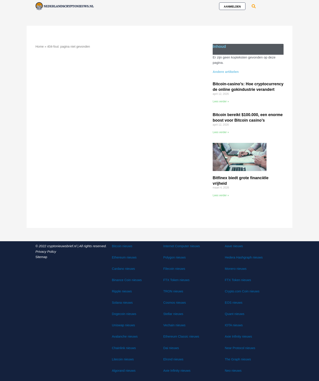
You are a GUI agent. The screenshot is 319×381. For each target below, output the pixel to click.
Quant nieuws (235, 313)
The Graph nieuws (238, 359)
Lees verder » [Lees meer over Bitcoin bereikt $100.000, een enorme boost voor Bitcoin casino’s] (221, 132)
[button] (253, 6)
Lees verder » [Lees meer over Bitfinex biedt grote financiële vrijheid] (221, 195)
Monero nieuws (236, 268)
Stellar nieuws (173, 313)
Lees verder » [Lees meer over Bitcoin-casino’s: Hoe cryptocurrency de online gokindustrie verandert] (221, 101)
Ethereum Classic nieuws (181, 336)
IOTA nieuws (234, 325)
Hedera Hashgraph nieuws (244, 257)
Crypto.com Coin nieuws (243, 291)
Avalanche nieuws (125, 336)
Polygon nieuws (175, 257)
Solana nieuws (123, 302)
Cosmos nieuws (175, 302)
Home (39, 46)
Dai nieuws (171, 347)
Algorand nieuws (124, 370)
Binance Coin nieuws (127, 280)
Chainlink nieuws (124, 347)
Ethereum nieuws (125, 257)
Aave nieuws (234, 246)
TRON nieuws (173, 291)
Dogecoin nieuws (124, 313)
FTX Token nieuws (177, 280)
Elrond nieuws (173, 359)
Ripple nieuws (122, 291)
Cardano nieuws (124, 268)
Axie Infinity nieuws (177, 370)
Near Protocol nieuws (241, 347)
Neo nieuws (233, 370)
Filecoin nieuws (174, 268)
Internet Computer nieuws (182, 246)
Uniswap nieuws (124, 325)
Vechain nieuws (174, 325)
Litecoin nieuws (123, 359)
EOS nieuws (234, 302)
